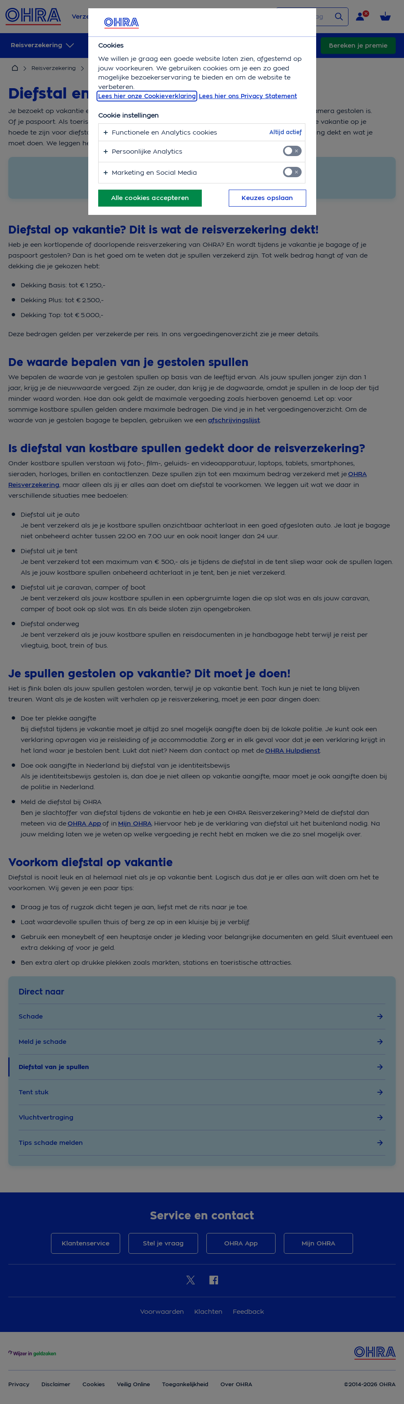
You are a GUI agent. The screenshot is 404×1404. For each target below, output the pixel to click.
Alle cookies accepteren (150, 198)
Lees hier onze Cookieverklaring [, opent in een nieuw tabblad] (147, 96)
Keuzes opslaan (267, 198)
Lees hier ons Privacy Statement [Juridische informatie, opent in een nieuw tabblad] (248, 96)
